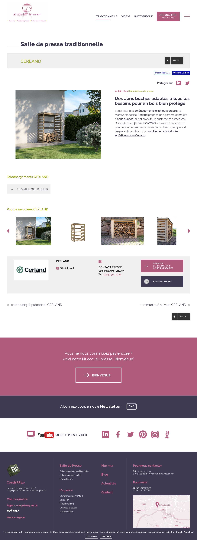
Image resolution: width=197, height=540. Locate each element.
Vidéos (125, 16)
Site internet (67, 268)
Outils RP (64, 500)
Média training (67, 504)
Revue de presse (162, 281)
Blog (104, 474)
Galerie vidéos (67, 511)
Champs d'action (68, 507)
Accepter (91, 536)
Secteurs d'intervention (71, 496)
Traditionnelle (106, 16)
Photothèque (143, 16)
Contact (107, 492)
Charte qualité (17, 499)
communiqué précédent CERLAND (36, 305)
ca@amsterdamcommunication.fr (157, 474)
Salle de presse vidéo (71, 434)
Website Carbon (181, 73)
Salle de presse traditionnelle (74, 471)
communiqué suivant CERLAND (163, 305)
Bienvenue (101, 375)
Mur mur (107, 465)
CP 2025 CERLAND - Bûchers (32, 189)
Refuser (106, 536)
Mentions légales (16, 517)
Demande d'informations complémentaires (163, 266)
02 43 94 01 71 (112, 274)
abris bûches (125, 119)
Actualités (108, 483)
